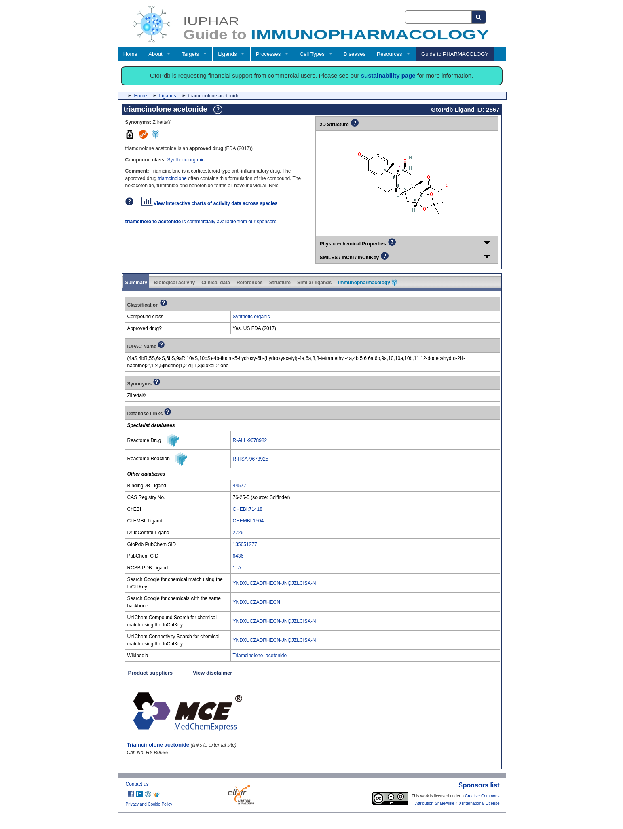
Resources (389, 54)
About (155, 54)
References (250, 282)
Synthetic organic (186, 160)
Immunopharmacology (367, 282)
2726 (238, 532)
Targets (190, 54)
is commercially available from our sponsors (201, 221)
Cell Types (312, 54)
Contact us (137, 784)
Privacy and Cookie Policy (149, 804)
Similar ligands (314, 282)
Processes (268, 54)
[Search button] (479, 17)
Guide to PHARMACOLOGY (454, 54)
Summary (136, 282)
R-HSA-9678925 (250, 459)
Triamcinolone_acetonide (260, 655)
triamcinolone (172, 178)
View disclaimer (212, 673)
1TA (237, 568)
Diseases (354, 54)
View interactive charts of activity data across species (209, 203)
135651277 (245, 544)
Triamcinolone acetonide (158, 745)
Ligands (227, 54)
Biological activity (174, 282)
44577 (239, 486)
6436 (238, 556)
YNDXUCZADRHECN (256, 602)
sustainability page (388, 75)
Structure (280, 282)
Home (130, 54)
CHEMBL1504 (248, 521)
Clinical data (215, 282)
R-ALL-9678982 (250, 440)
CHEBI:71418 (247, 509)
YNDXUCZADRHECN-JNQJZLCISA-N (274, 583)
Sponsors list (478, 785)
